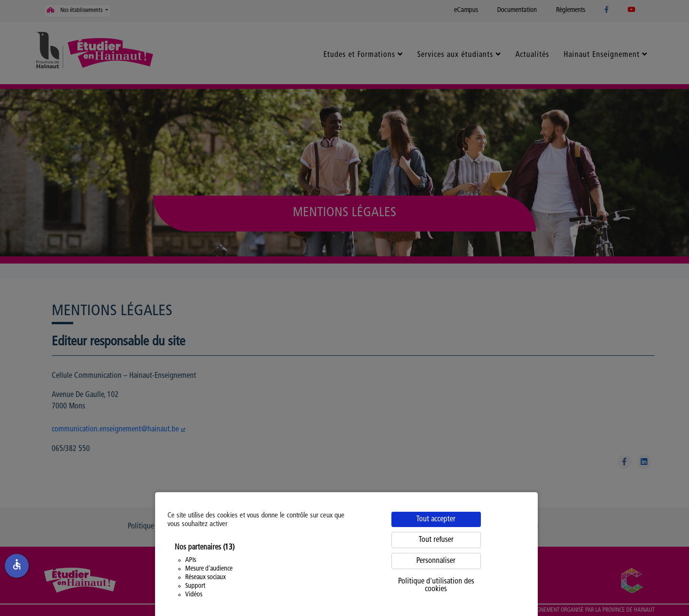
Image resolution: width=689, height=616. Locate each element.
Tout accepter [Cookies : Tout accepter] (436, 519)
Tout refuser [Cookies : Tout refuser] (436, 540)
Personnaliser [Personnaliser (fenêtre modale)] (436, 561)
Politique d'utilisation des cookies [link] (436, 585)
